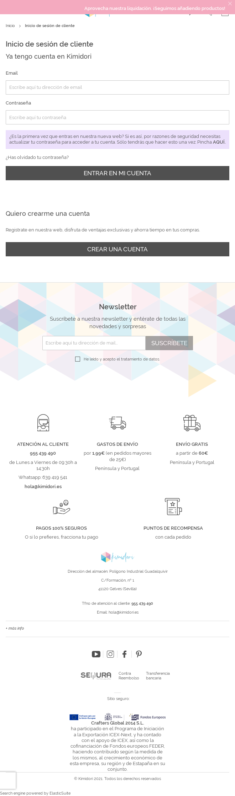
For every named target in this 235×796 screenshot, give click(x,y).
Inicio (11, 25)
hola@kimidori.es (124, 612)
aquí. (219, 142)
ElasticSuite (59, 793)
